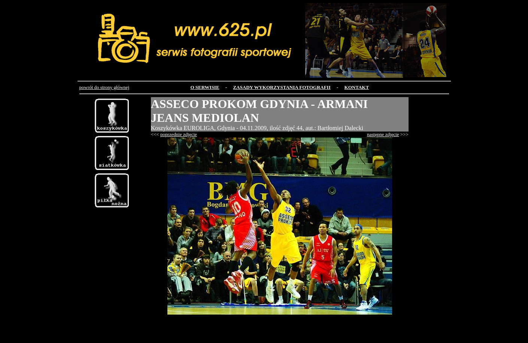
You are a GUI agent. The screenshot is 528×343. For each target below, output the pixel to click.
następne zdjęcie (383, 134)
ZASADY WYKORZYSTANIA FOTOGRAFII (281, 87)
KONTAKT (357, 87)
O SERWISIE (204, 87)
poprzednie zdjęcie (178, 134)
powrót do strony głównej (104, 87)
